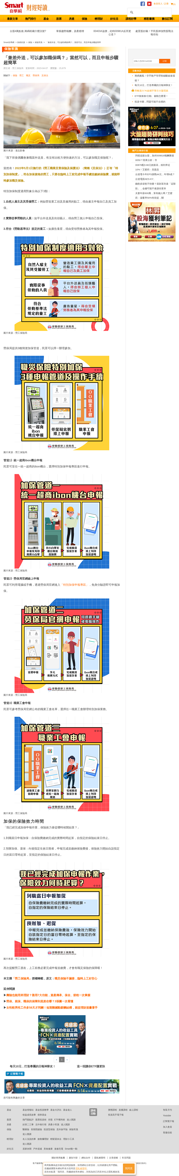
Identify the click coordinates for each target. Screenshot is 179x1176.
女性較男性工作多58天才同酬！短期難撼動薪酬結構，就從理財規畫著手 (52, 1007)
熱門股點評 (28, 1119)
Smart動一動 (71, 1148)
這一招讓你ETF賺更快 (91, 1066)
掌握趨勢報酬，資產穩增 (70, 31)
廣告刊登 (73, 1157)
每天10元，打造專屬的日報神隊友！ (33, 1066)
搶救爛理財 (43, 1139)
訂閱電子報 (166, 1121)
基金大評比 (55, 1110)
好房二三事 (28, 1124)
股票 (59, 19)
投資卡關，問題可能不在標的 (150, 101)
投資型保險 (49, 1129)
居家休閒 (27, 1148)
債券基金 (42, 1114)
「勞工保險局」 (22, 978)
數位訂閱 (167, 19)
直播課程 (123, 1110)
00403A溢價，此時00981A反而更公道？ (112, 33)
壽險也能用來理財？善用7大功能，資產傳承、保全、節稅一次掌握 (48, 995)
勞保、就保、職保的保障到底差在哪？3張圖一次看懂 (39, 1001)
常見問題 (126, 1157)
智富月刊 (165, 1110)
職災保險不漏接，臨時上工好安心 (76, 978)
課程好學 (131, 19)
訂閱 (165, 61)
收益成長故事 (29, 1114)
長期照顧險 (36, 1129)
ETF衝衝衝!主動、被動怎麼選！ (151, 96)
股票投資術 (40, 1119)
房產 (71, 19)
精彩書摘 (149, 19)
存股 (50, 1119)
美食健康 (48, 1148)
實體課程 (112, 1110)
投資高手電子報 (116, 1114)
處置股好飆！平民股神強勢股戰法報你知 (154, 33)
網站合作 (85, 1157)
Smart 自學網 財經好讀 (38, 7)
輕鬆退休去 (55, 1139)
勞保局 (36, 75)
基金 (46, 19)
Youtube (164, 1115)
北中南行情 (40, 1124)
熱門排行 (30, 19)
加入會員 (165, 1127)
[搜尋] (149, 12)
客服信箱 (165, 1132)
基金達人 (67, 1110)
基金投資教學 (42, 1110)
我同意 (129, 1168)
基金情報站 (28, 1110)
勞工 (21, 75)
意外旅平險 (62, 1129)
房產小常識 (53, 1124)
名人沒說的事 (29, 1139)
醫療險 (26, 1129)
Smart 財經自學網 (15, 7)
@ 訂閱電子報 (15, 1074)
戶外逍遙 (37, 1148)
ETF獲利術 (59, 1119)
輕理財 (99, 19)
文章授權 (113, 1157)
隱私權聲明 (99, 1157)
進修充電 (58, 1148)
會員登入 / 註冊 (161, 4)
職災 (28, 75)
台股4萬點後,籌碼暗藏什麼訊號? (28, 31)
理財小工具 (68, 1139)
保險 (84, 19)
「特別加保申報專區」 (74, 584)
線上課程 (133, 1110)
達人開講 (71, 1119)
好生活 (114, 19)
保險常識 (73, 1129)
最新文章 (12, 19)
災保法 (45, 75)
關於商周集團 (58, 1157)
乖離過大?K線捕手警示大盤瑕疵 (151, 90)
